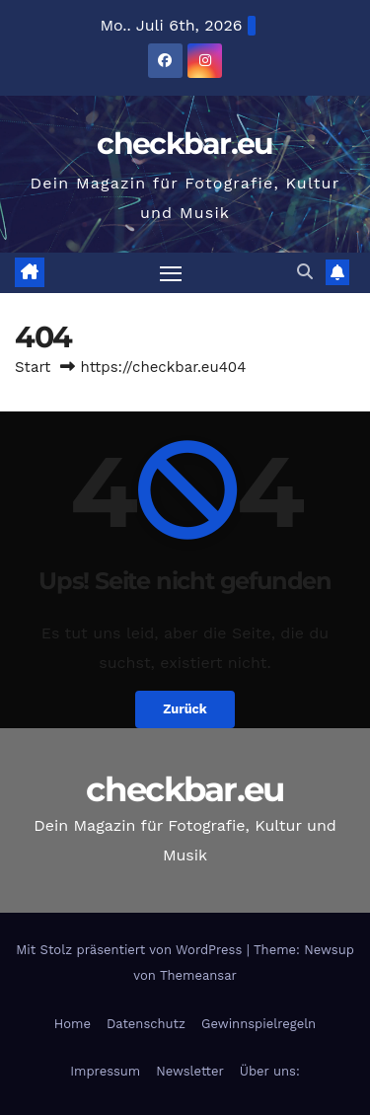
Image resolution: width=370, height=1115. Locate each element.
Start (32, 367)
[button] (305, 271)
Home (72, 1023)
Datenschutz (146, 1023)
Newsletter (190, 1071)
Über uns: (270, 1071)
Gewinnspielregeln (258, 1023)
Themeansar (198, 975)
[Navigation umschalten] (170, 273)
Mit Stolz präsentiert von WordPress (131, 949)
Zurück (185, 709)
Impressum (105, 1071)
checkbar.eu (184, 143)
